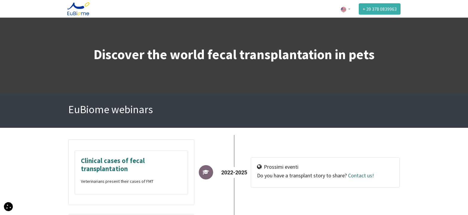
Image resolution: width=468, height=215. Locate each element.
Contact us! (360, 175)
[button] (8, 206)
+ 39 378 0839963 (379, 9)
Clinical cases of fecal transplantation (113, 164)
